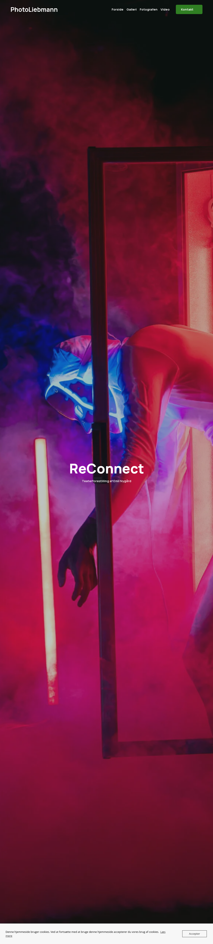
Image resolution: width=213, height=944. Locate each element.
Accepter (194, 934)
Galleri (132, 9)
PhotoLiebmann (34, 9)
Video (165, 9)
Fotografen (148, 9)
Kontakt (187, 9)
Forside (117, 9)
